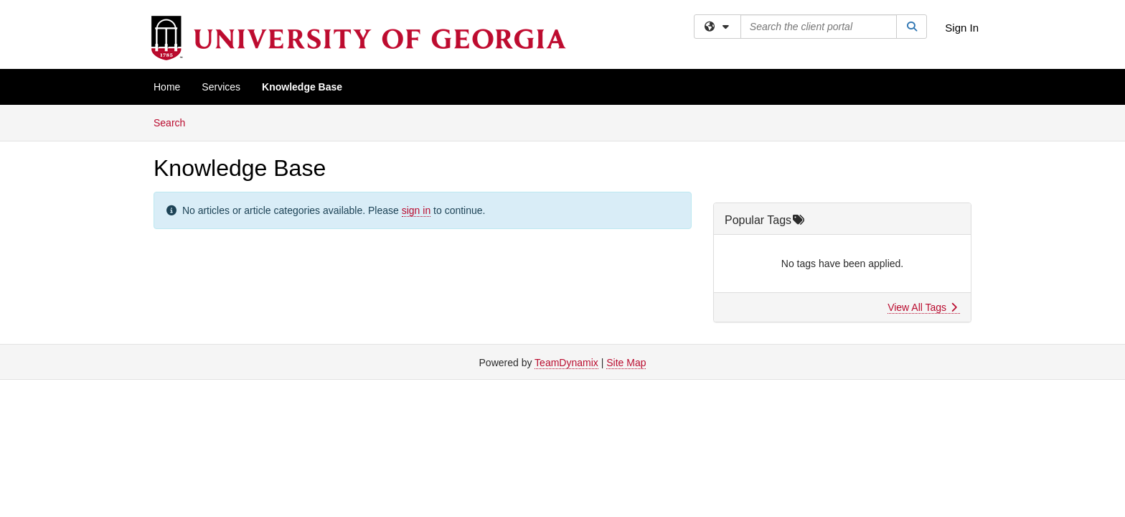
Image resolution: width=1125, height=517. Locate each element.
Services (221, 87)
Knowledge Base (302, 87)
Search (175, 122)
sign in (416, 210)
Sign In (962, 28)
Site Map (626, 362)
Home (167, 87)
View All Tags (922, 307)
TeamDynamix (566, 362)
